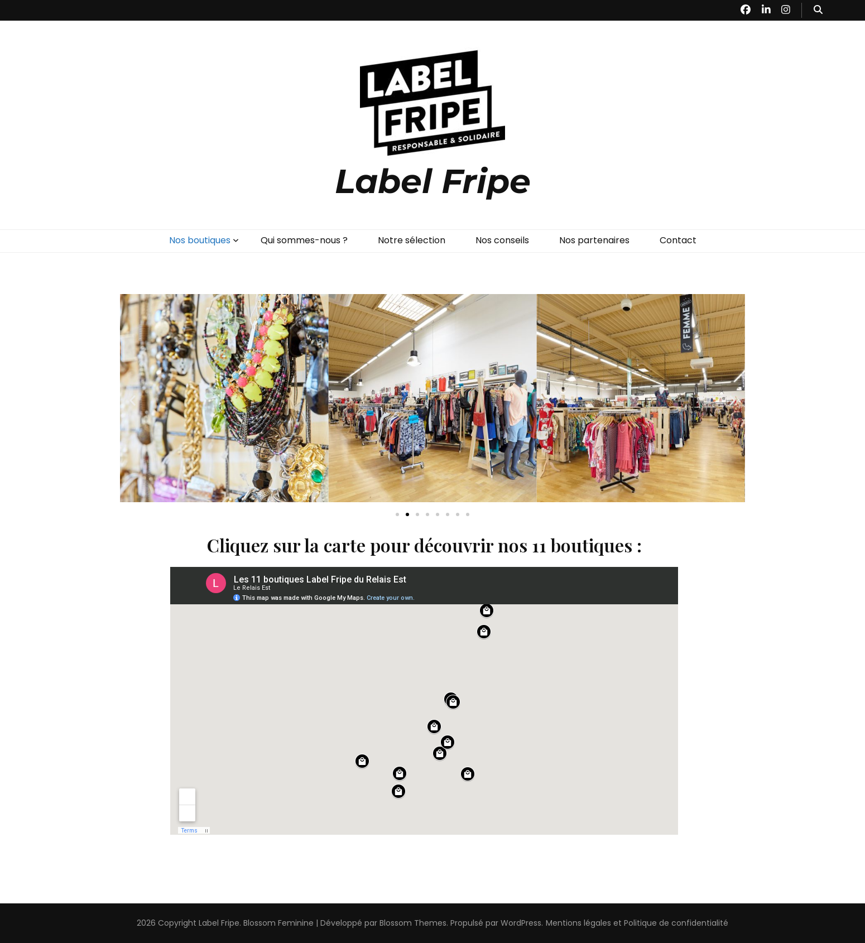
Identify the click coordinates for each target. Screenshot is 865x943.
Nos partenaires (594, 240)
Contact (678, 240)
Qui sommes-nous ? (304, 240)
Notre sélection (411, 240)
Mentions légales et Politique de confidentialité (637, 922)
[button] (133, 400)
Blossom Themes (412, 922)
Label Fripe (433, 181)
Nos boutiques (199, 240)
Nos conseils (502, 240)
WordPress (521, 922)
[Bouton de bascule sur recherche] (818, 10)
